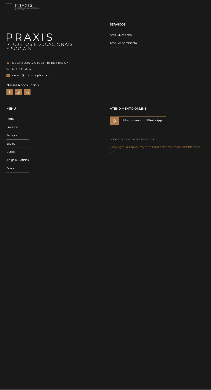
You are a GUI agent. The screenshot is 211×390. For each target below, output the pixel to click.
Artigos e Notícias (17, 160)
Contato (11, 168)
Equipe (10, 143)
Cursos (10, 152)
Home (10, 119)
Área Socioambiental (124, 43)
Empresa (12, 127)
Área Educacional (121, 34)
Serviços (11, 135)
